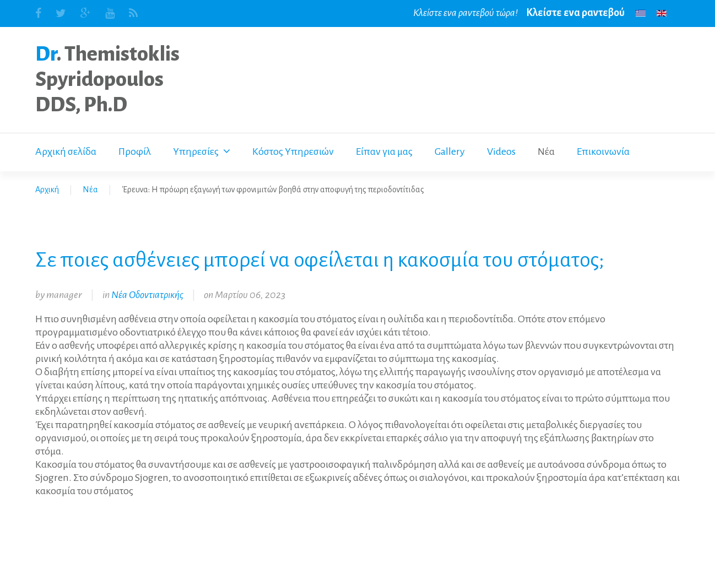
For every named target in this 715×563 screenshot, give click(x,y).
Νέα (90, 189)
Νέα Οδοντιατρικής (147, 294)
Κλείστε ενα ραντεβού (575, 12)
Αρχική (47, 189)
